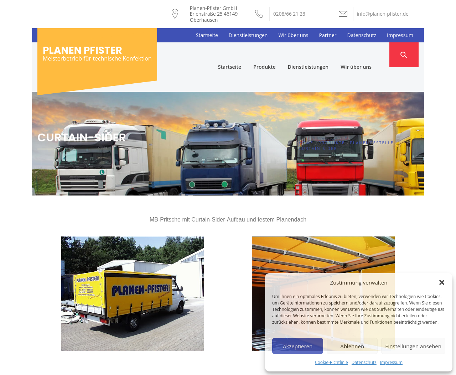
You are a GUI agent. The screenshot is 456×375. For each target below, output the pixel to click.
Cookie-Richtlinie (331, 362)
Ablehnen (352, 346)
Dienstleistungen (248, 35)
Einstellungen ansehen (413, 346)
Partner (328, 35)
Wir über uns (293, 35)
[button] (441, 282)
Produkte (277, 54)
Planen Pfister (82, 50)
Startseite (207, 35)
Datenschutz (364, 362)
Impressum (391, 362)
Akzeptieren (297, 346)
